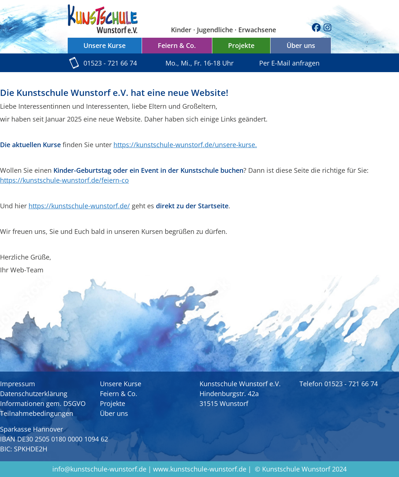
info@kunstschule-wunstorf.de (99, 469)
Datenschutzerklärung (33, 393)
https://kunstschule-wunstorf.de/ (79, 205)
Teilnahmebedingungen (36, 413)
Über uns (301, 45)
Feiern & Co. (177, 45)
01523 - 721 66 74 (110, 63)
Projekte (241, 45)
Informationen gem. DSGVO (43, 403)
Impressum (17, 383)
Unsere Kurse (104, 45)
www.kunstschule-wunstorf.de (199, 469)
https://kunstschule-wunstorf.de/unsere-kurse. (185, 144)
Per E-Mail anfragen (289, 63)
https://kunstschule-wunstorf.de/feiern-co (64, 180)
